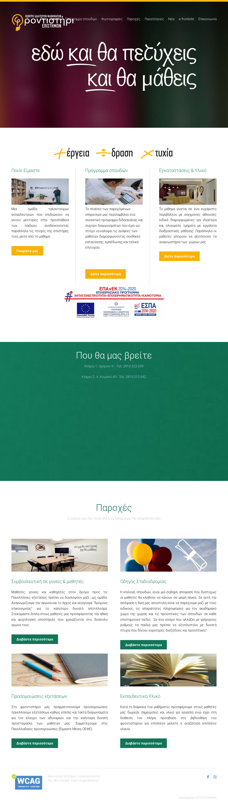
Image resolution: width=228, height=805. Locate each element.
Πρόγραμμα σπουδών (81, 19)
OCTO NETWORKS (206, 797)
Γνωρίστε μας (27, 251)
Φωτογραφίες (112, 19)
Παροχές (133, 19)
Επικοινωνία (207, 19)
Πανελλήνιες (154, 19)
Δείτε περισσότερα (105, 274)
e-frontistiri (186, 19)
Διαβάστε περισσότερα (34, 639)
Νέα (171, 19)
